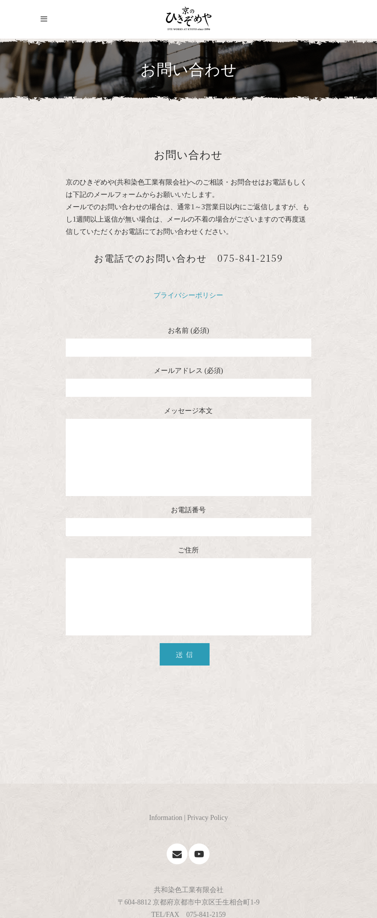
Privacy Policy (207, 817)
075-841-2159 (250, 257)
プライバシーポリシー (188, 295)
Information (165, 817)
